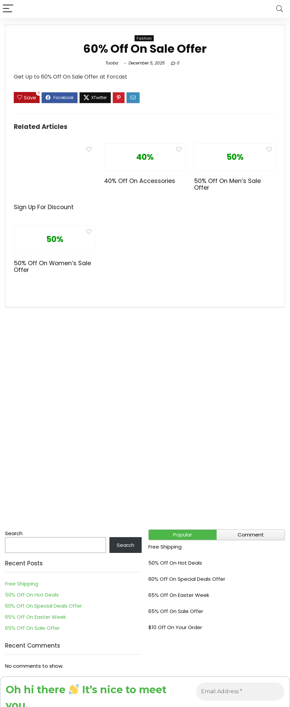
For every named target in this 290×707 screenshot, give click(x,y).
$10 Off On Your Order (175, 627)
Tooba (111, 63)
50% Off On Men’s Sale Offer (227, 184)
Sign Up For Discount (44, 207)
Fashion (144, 38)
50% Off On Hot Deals (32, 594)
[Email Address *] (240, 691)
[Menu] (8, 9)
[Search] (280, 9)
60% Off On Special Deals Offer (43, 605)
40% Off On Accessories (139, 181)
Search (13, 533)
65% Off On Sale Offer (32, 627)
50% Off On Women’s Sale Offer (52, 266)
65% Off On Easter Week (35, 616)
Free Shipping (21, 583)
